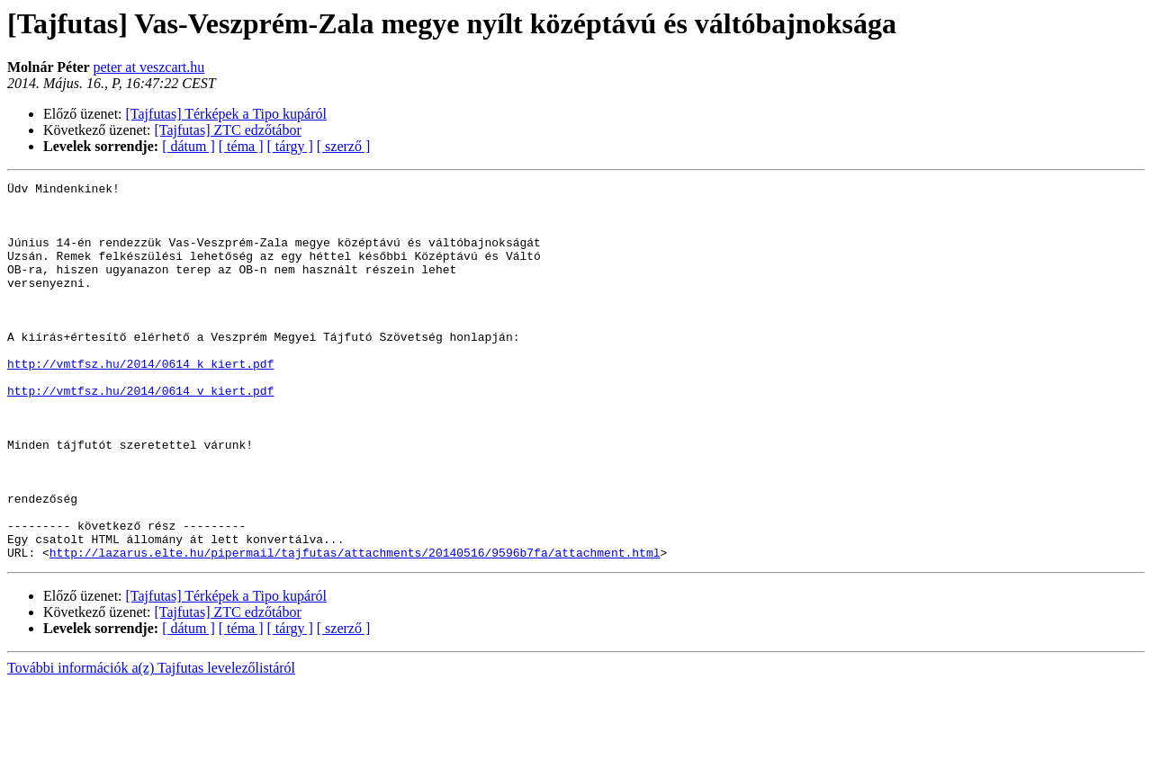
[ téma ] (241, 146)
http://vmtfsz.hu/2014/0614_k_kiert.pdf (140, 401)
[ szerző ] (344, 146)
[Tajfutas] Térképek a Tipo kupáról (226, 113)
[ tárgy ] (290, 146)
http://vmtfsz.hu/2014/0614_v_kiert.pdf (140, 433)
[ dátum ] (188, 146)
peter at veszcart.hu (148, 67)
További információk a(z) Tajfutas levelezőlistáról (151, 743)
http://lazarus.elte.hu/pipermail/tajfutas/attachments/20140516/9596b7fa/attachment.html (355, 628)
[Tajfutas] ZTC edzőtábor (228, 130)
